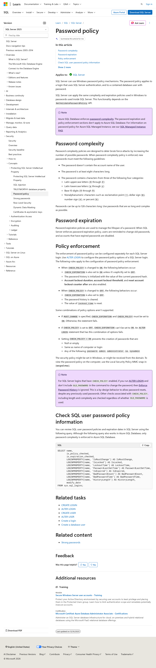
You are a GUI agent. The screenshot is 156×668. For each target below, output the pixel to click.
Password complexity (68, 50)
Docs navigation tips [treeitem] (15, 45)
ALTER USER (67, 516)
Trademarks (126, 654)
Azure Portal (119, 12)
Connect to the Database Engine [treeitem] (24, 68)
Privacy (66, 654)
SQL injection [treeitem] (19, 184)
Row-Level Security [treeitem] (22, 202)
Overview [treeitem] (13, 145)
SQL (66, 22)
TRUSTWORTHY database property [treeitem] (29, 189)
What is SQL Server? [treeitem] (18, 59)
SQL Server (76, 22)
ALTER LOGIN (74, 257)
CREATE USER (68, 512)
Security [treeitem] (12, 140)
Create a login (68, 520)
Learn (58, 22)
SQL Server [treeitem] (11, 41)
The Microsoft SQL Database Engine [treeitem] (25, 63)
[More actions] (149, 22)
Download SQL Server (140, 12)
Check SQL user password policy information (79, 62)
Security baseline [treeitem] (16, 149)
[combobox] (26, 29)
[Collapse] (44, 23)
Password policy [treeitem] (21, 193)
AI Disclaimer (10, 654)
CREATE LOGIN (69, 505)
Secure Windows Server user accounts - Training (79, 595)
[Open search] (142, 4)
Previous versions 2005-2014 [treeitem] (19, 50)
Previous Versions (28, 654)
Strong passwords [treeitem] (21, 198)
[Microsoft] (6, 4)
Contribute (55, 654)
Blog (41, 654)
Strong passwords (70, 542)
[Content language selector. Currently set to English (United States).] (18, 646)
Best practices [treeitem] (15, 154)
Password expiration (67, 54)
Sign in (149, 4)
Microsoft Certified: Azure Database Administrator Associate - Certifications (92, 613)
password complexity (102, 118)
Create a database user (73, 524)
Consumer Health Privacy (87, 654)
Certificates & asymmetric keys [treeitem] (27, 211)
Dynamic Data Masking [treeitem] (24, 207)
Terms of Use (111, 654)
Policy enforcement (67, 58)
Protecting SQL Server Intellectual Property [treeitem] (29, 178)
